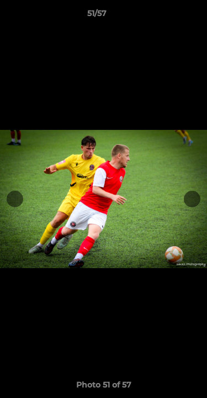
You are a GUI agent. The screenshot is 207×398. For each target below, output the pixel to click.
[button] (167, 16)
